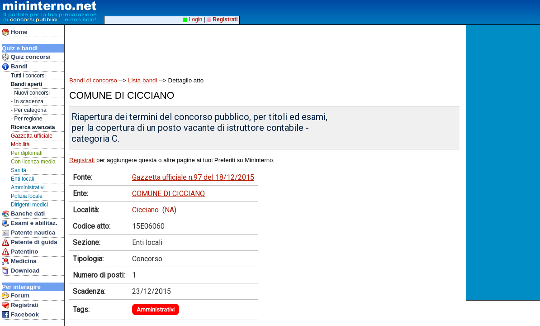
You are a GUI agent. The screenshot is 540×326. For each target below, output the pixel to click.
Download (20, 270)
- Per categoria (29, 110)
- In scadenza (27, 101)
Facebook (20, 314)
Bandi (15, 66)
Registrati (20, 305)
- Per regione (26, 118)
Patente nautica (28, 232)
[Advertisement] (504, 162)
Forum (15, 295)
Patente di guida (29, 242)
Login (192, 19)
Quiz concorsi (26, 57)
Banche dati (23, 213)
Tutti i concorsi (28, 75)
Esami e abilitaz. (29, 223)
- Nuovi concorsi (30, 93)
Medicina (19, 261)
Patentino (20, 251)
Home (15, 32)
